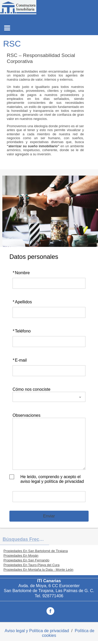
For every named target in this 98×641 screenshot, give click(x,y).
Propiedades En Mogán (20, 555)
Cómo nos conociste (31, 389)
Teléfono (22, 331)
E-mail (20, 360)
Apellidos (22, 302)
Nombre (21, 273)
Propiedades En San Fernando (26, 560)
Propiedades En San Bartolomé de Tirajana (35, 551)
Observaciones (27, 415)
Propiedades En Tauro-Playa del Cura (31, 565)
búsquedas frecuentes (26, 539)
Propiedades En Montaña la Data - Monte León (38, 570)
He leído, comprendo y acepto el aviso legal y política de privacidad (52, 479)
